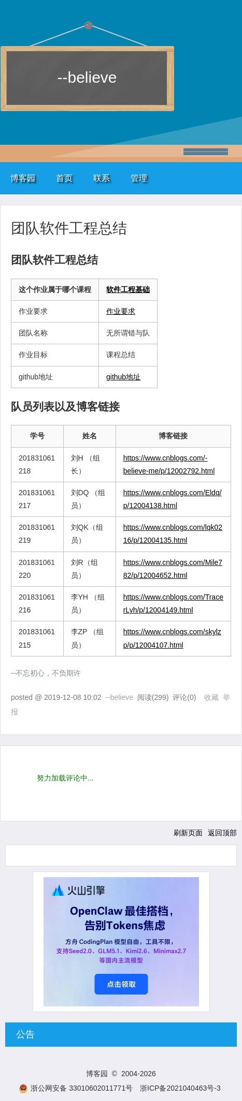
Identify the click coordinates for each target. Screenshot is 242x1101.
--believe (87, 77)
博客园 (22, 178)
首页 (64, 178)
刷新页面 (188, 833)
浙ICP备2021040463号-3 (180, 1088)
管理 (139, 178)
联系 (101, 178)
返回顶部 (222, 833)
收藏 (211, 697)
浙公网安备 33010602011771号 (76, 1088)
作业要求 (120, 311)
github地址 (123, 377)
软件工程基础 (128, 289)
